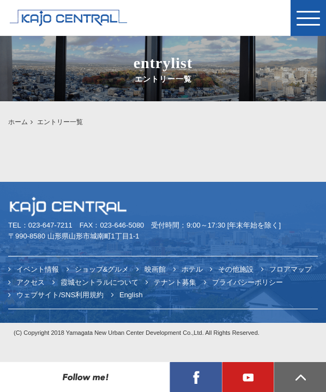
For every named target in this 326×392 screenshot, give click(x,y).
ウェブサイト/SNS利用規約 (60, 295)
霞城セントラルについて (99, 282)
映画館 (155, 269)
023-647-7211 (50, 225)
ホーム (18, 122)
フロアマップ (290, 269)
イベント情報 (37, 269)
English (131, 295)
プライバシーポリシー (247, 282)
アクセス (30, 282)
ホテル (192, 269)
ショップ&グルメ (102, 269)
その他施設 (235, 269)
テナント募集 (175, 282)
